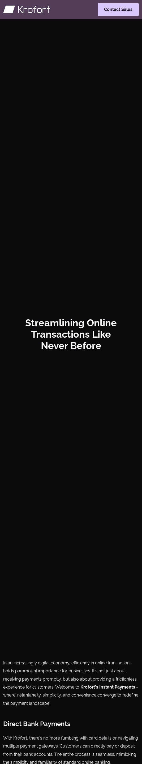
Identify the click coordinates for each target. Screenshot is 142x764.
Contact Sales (118, 9)
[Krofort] (26, 9)
